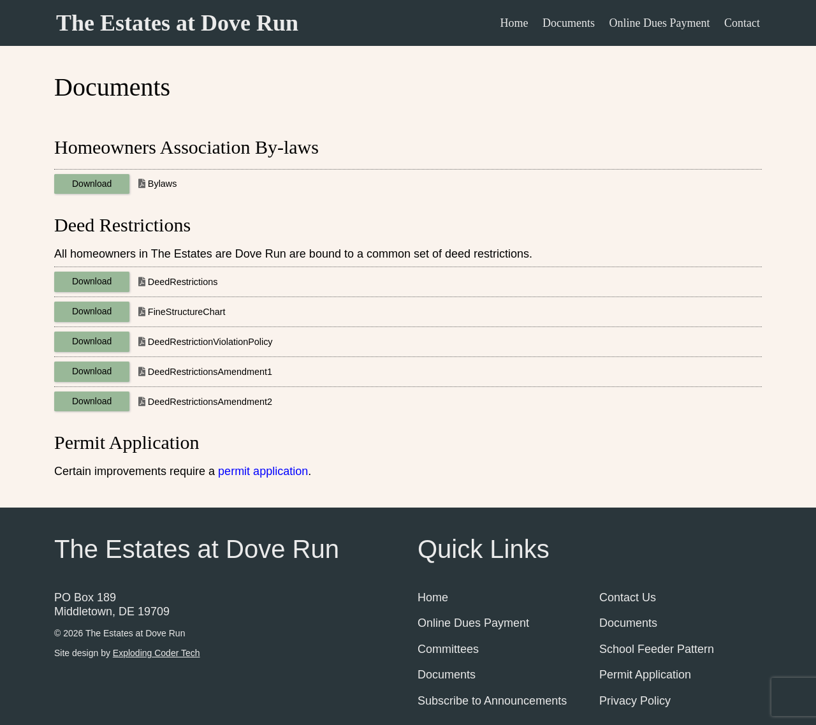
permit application (263, 471)
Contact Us (627, 597)
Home (514, 23)
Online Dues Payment (659, 23)
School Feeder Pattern (656, 649)
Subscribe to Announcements (492, 700)
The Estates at (135, 633)
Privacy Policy (635, 700)
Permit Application (645, 674)
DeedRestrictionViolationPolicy (210, 342)
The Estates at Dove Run (177, 23)
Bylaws (162, 184)
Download (92, 184)
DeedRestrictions (183, 282)
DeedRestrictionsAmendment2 (210, 402)
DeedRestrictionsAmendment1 (210, 372)
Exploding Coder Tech (156, 653)
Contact (742, 23)
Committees (448, 649)
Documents (569, 23)
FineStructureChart (187, 312)
